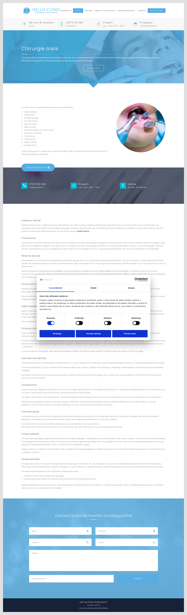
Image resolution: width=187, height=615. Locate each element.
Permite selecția (93, 333)
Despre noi (66, 10)
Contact (142, 10)
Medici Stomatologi (105, 10)
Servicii (78, 10)
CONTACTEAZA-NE (38, 167)
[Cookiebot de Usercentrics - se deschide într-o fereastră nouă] (136, 280)
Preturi (88, 10)
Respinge (57, 333)
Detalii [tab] (93, 288)
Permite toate (130, 333)
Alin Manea (104, 608)
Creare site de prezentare (88, 608)
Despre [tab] (131, 288)
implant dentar (83, 231)
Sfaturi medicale (126, 10)
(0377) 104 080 (156, 10)
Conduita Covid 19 (93, 605)
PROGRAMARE (93, 68)
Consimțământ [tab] (55, 288)
